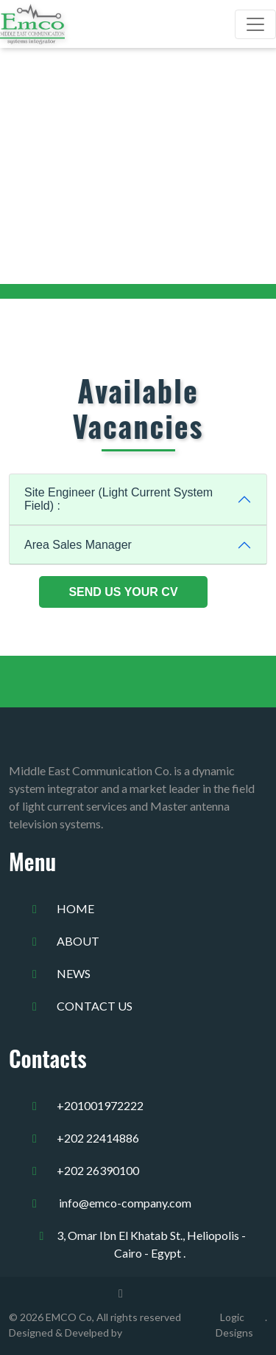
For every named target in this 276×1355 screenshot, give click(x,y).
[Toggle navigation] (255, 24)
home (75, 908)
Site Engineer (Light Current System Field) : (118, 499)
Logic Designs (234, 1325)
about (78, 941)
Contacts (48, 1058)
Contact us (94, 1006)
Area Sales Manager (78, 544)
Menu (32, 861)
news (74, 973)
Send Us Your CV (122, 592)
